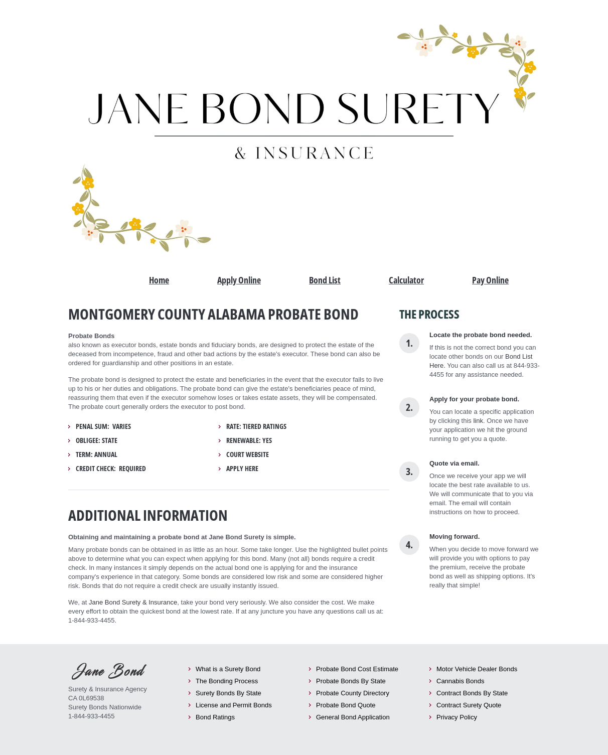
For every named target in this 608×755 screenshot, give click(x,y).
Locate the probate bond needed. (480, 335)
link (478, 420)
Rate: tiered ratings (256, 426)
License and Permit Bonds (234, 705)
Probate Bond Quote (346, 705)
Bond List (325, 279)
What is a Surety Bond (228, 669)
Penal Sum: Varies (103, 426)
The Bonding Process (227, 681)
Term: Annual (96, 454)
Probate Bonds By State (351, 681)
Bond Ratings (215, 717)
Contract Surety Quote (468, 705)
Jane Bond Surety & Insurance (133, 602)
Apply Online (239, 279)
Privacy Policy (456, 717)
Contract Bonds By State (472, 693)
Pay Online (490, 279)
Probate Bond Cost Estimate (357, 669)
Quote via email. (454, 463)
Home (159, 279)
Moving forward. (454, 536)
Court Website (247, 454)
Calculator (406, 279)
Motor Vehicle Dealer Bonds (476, 669)
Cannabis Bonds (460, 681)
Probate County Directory (352, 693)
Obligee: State (96, 440)
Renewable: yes (249, 440)
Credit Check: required (111, 469)
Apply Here (242, 469)
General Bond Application (353, 717)
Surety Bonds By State (228, 693)
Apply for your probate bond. (474, 399)
